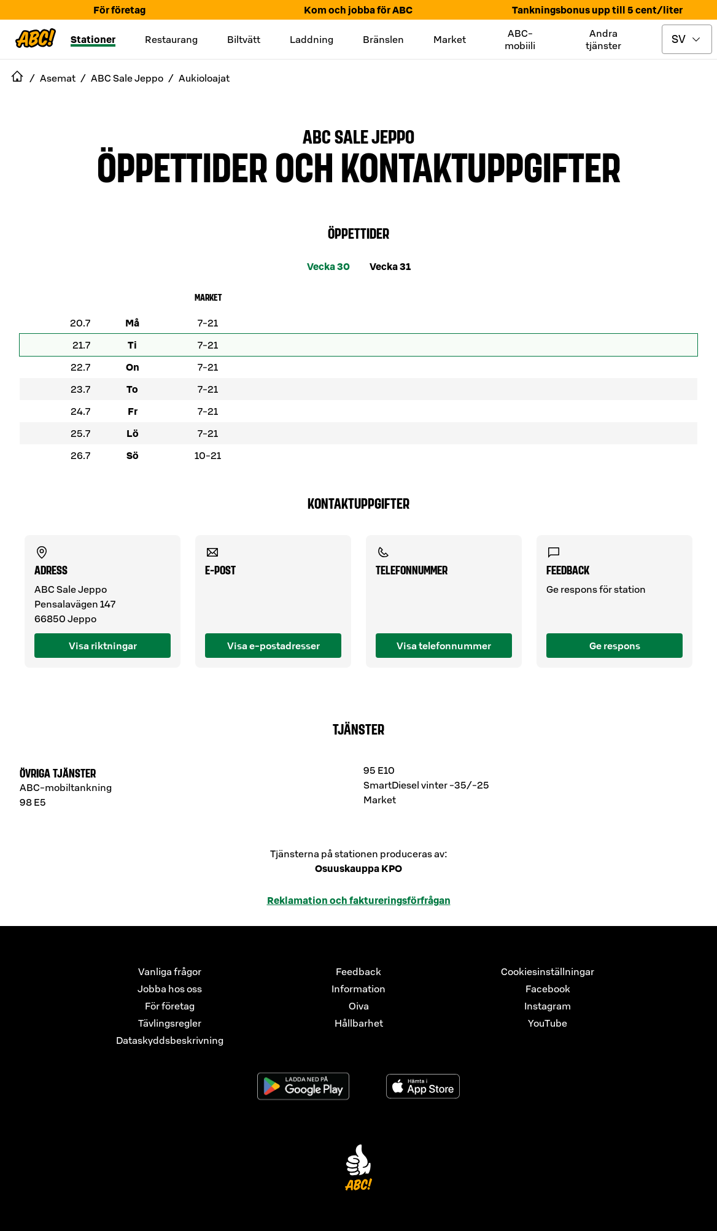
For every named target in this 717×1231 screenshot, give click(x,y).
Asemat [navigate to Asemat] (58, 78)
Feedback (358, 971)
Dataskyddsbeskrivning (169, 1040)
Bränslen (383, 39)
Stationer (93, 39)
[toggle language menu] (687, 39)
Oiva (359, 1006)
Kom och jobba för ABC (358, 10)
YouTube (547, 1023)
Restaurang (171, 39)
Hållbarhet (359, 1023)
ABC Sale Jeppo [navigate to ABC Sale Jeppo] (127, 78)
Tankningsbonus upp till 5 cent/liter (597, 10)
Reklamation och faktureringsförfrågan (359, 900)
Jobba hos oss (170, 988)
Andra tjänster (603, 39)
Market (449, 39)
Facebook (547, 988)
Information (358, 988)
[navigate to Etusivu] (17, 78)
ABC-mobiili (520, 39)
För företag (119, 10)
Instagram (547, 1006)
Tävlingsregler (169, 1023)
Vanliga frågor (169, 971)
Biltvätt (243, 39)
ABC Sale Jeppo (358, 135)
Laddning (311, 39)
